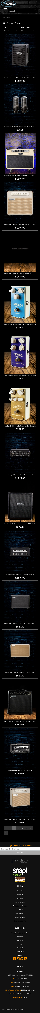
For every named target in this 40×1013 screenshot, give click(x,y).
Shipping (20, 936)
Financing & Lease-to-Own (20, 933)
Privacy (20, 944)
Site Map (20, 955)
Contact (20, 894)
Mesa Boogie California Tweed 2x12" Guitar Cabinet (20, 672)
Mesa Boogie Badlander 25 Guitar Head (20, 770)
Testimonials (20, 951)
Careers (20, 898)
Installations (20, 913)
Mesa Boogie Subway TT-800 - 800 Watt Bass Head (20, 475)
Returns (20, 940)
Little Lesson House (20, 906)
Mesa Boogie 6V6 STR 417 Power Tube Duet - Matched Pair (21, 127)
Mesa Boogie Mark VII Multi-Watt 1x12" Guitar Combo (20, 721)
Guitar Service (20, 917)
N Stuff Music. (9, 1009)
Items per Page (25, 27)
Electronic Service (20, 921)
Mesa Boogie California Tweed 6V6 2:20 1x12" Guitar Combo (21, 224)
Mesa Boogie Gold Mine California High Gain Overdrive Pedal (22, 426)
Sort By (6, 27)
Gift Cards (20, 948)
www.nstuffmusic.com (22, 986)
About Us (20, 891)
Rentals (20, 909)
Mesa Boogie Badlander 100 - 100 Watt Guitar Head (20, 574)
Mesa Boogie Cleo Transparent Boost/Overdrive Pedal (20, 324)
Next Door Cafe (20, 902)
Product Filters (13, 23)
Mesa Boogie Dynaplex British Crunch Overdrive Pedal (20, 375)
